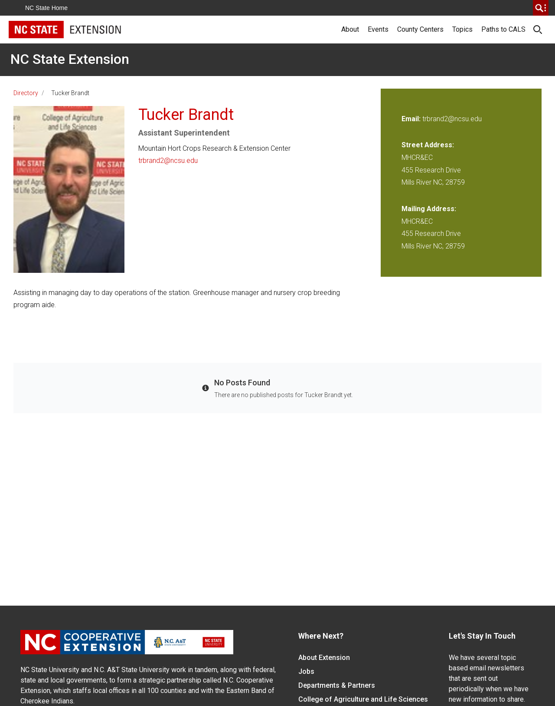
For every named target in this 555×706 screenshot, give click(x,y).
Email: (412, 119)
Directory (25, 92)
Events (378, 29)
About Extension (324, 657)
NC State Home (46, 7)
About (350, 29)
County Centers (420, 29)
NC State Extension (69, 59)
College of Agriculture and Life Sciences (363, 699)
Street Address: (428, 145)
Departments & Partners (336, 685)
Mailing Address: (429, 209)
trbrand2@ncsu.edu (168, 160)
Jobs (306, 671)
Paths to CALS (503, 29)
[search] (540, 8)
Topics (462, 29)
